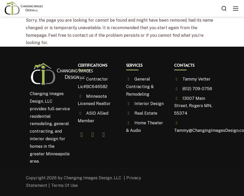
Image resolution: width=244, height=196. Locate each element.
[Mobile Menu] (235, 8)
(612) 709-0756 (197, 88)
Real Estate (145, 113)
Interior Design (149, 103)
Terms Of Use (64, 185)
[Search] (223, 8)
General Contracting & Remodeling (140, 87)
